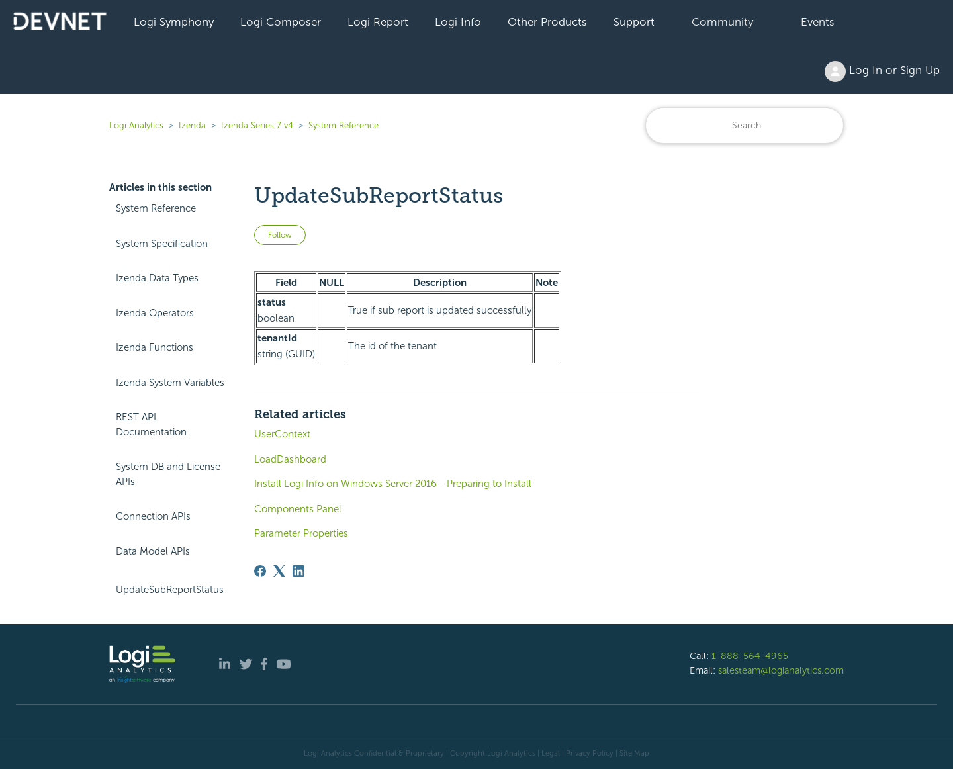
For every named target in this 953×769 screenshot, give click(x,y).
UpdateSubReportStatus (170, 590)
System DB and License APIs (168, 474)
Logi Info (458, 21)
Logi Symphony (174, 21)
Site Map (634, 753)
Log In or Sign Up (882, 71)
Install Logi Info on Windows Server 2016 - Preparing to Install (392, 484)
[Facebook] (260, 571)
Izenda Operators (155, 313)
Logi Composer (280, 21)
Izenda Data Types (157, 278)
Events (818, 21)
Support (634, 21)
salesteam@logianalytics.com (781, 670)
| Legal (548, 753)
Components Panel (297, 509)
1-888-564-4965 (749, 656)
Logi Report (377, 21)
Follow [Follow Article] (280, 235)
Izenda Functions (154, 347)
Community (722, 21)
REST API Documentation (151, 424)
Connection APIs (153, 516)
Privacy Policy (589, 753)
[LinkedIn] (298, 571)
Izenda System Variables (170, 382)
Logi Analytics (136, 125)
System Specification (162, 243)
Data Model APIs (153, 551)
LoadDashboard (290, 459)
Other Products (547, 21)
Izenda (192, 125)
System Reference (343, 125)
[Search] (744, 125)
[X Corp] (279, 571)
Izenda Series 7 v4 (257, 125)
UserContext (282, 434)
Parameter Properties (301, 533)
